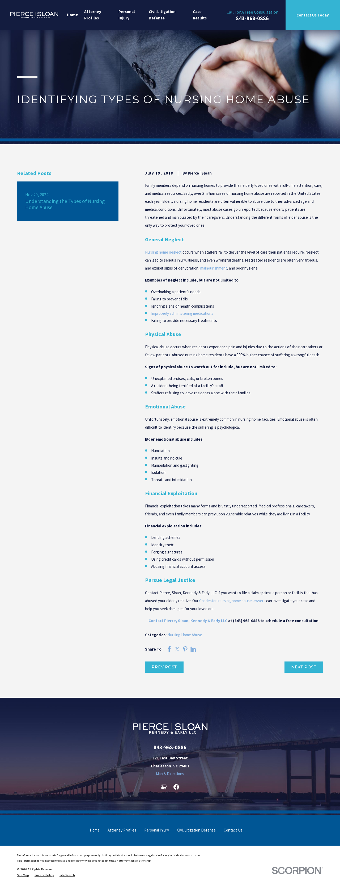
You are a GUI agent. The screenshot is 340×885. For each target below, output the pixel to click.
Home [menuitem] (72, 14)
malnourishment (213, 268)
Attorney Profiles (122, 830)
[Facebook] (176, 787)
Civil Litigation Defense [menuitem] (162, 15)
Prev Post (164, 666)
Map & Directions (170, 773)
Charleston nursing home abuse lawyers (232, 600)
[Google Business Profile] (164, 787)
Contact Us (233, 830)
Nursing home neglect (163, 252)
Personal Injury (156, 830)
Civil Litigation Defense (196, 830)
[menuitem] (23, 875)
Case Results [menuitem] (200, 15)
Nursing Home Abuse (184, 634)
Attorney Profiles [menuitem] (92, 15)
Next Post (303, 666)
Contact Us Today (312, 15)
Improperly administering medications (182, 313)
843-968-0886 (252, 18)
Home (95, 830)
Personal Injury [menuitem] (126, 15)
